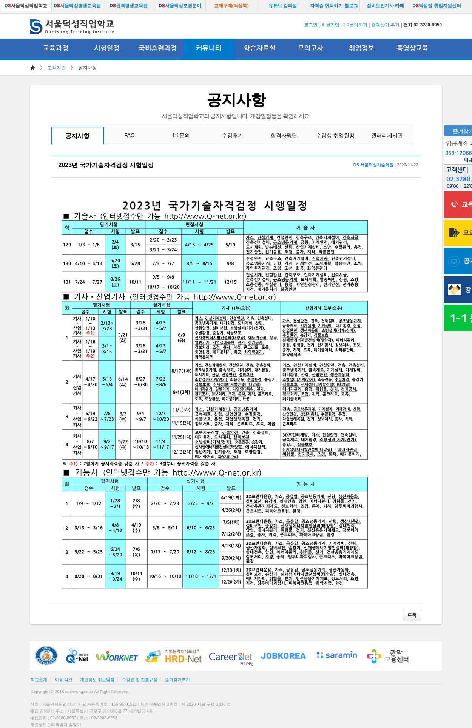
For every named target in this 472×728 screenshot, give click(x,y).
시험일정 (107, 48)
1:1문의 (181, 135)
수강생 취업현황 (335, 135)
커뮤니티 (209, 48)
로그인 (311, 25)
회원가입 (330, 25)
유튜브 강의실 (282, 5)
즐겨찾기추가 (177, 679)
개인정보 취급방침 (97, 679)
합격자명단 (284, 135)
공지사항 (77, 136)
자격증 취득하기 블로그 (334, 5)
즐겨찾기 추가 (385, 25)
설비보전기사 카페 (385, 5)
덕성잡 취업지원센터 (436, 5)
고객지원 (57, 67)
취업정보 (362, 48)
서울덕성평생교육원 (77, 5)
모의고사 (311, 48)
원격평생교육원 (129, 5)
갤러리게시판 (387, 135)
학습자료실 (260, 48)
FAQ (129, 135)
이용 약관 (63, 679)
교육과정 (56, 48)
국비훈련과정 (158, 48)
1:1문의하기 (355, 25)
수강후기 (232, 135)
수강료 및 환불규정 (139, 679)
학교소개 (39, 679)
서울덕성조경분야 (180, 5)
